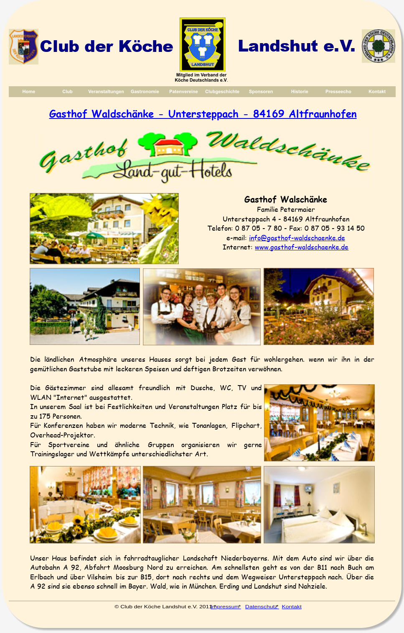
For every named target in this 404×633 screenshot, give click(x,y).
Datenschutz (262, 606)
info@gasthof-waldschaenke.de (297, 237)
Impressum (226, 606)
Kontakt (291, 606)
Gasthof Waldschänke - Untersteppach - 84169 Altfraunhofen (203, 113)
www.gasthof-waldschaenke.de (301, 247)
